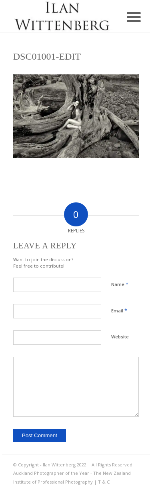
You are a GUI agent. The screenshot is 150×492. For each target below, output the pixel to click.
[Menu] (127, 17)
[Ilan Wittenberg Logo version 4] (62, 16)
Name (119, 284)
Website (120, 337)
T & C (104, 482)
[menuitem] (127, 17)
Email (119, 310)
